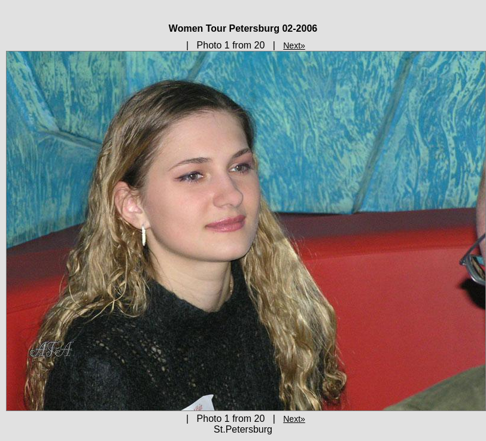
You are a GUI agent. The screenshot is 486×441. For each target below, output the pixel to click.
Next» (294, 45)
